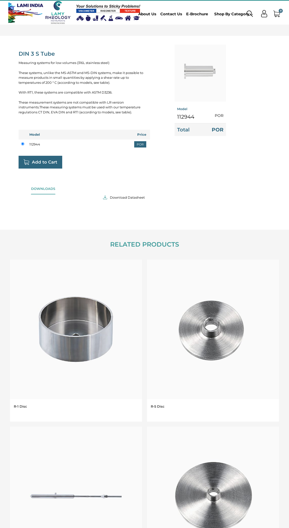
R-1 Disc (20, 406)
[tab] (43, 190)
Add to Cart (44, 162)
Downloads (43, 189)
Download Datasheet (127, 197)
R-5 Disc (157, 406)
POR (140, 144)
